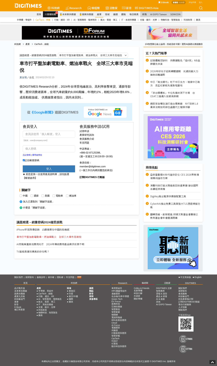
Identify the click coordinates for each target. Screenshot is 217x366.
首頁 (39, 14)
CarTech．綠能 (43, 19)
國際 (71, 299)
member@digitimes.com (93, 166)
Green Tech (117, 299)
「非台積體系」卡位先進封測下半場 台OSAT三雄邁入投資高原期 (172, 94)
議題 (115, 14)
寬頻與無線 (117, 317)
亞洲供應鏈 (117, 306)
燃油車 (72, 196)
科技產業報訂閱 (185, 299)
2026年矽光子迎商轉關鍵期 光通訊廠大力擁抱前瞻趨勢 (174, 73)
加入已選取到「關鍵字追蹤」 (38, 201)
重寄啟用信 (37, 155)
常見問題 (84, 142)
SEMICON (175, 14)
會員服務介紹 (87, 139)
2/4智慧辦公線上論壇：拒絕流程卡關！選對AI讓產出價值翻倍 (174, 44)
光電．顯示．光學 (148, 19)
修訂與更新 (19, 309)
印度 (71, 293)
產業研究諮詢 (87, 135)
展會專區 (93, 299)
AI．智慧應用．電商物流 (85, 19)
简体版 (181, 2)
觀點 (123, 14)
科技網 (54, 8)
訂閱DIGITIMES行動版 (189, 302)
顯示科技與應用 (119, 346)
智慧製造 (116, 309)
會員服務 (182, 293)
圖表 (198, 19)
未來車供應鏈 (68, 14)
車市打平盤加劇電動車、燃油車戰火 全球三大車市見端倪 (49, 237)
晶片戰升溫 (19, 288)
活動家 (112, 8)
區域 (107, 14)
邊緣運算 (116, 293)
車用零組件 (117, 288)
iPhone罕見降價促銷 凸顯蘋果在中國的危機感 (43, 229)
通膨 (36, 196)
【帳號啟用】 (30, 178)
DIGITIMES (190, 283)
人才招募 (182, 307)
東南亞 (72, 291)
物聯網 (115, 314)
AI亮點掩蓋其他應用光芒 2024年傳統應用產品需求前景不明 (50, 244)
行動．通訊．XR (62, 19)
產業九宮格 (19, 296)
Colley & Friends (141, 288)
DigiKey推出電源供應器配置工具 (168, 196)
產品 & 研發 (161, 296)
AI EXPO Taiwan (158, 14)
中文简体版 (185, 277)
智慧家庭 (116, 312)
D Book (163, 2)
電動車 (59, 196)
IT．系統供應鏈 (128, 19)
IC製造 (115, 343)
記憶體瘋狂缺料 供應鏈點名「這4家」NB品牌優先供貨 (175, 62)
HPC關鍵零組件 (119, 291)
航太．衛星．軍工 (109, 19)
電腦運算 (116, 327)
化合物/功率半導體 (120, 296)
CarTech (115, 338)
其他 (158, 302)
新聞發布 (29, 277)
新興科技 (116, 304)
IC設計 (115, 341)
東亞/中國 (73, 296)
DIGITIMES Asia (146, 8)
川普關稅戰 (51, 13)
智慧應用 (160, 291)
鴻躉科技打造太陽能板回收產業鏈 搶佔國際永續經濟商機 (174, 187)
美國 (47, 196)
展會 (16, 302)
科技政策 (188, 19)
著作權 (51, 277)
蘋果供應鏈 (86, 14)
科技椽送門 (19, 299)
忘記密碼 (27, 155)
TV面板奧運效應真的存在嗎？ (33, 251)
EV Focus (116, 301)
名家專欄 (138, 290)
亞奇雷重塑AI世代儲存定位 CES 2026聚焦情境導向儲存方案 (174, 176)
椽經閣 (94, 8)
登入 (201, 2)
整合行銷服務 (184, 304)
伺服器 (115, 330)
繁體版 (175, 2)
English (198, 277)
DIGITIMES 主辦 (164, 288)
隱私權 (60, 277)
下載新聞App (184, 315)
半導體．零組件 (24, 19)
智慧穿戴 (116, 336)
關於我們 (18, 277)
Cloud (114, 323)
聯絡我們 (182, 310)
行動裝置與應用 (119, 333)
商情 (144, 14)
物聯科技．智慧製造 (170, 19)
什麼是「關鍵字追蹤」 (35, 207)
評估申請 (192, 2)
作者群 (137, 296)
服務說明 (41, 277)
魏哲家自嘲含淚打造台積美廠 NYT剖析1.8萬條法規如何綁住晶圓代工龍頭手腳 (174, 105)
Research (74, 8)
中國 (25, 196)
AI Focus (116, 325)
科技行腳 (138, 293)
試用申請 (84, 131)
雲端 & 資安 (161, 293)
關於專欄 (138, 299)
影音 (126, 8)
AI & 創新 (160, 299)
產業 (99, 14)
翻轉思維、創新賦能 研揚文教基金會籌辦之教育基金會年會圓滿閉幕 (174, 216)
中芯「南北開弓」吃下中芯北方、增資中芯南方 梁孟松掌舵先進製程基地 (175, 83)
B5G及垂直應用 (119, 320)
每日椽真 (133, 14)
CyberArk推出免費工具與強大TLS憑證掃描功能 (175, 205)
